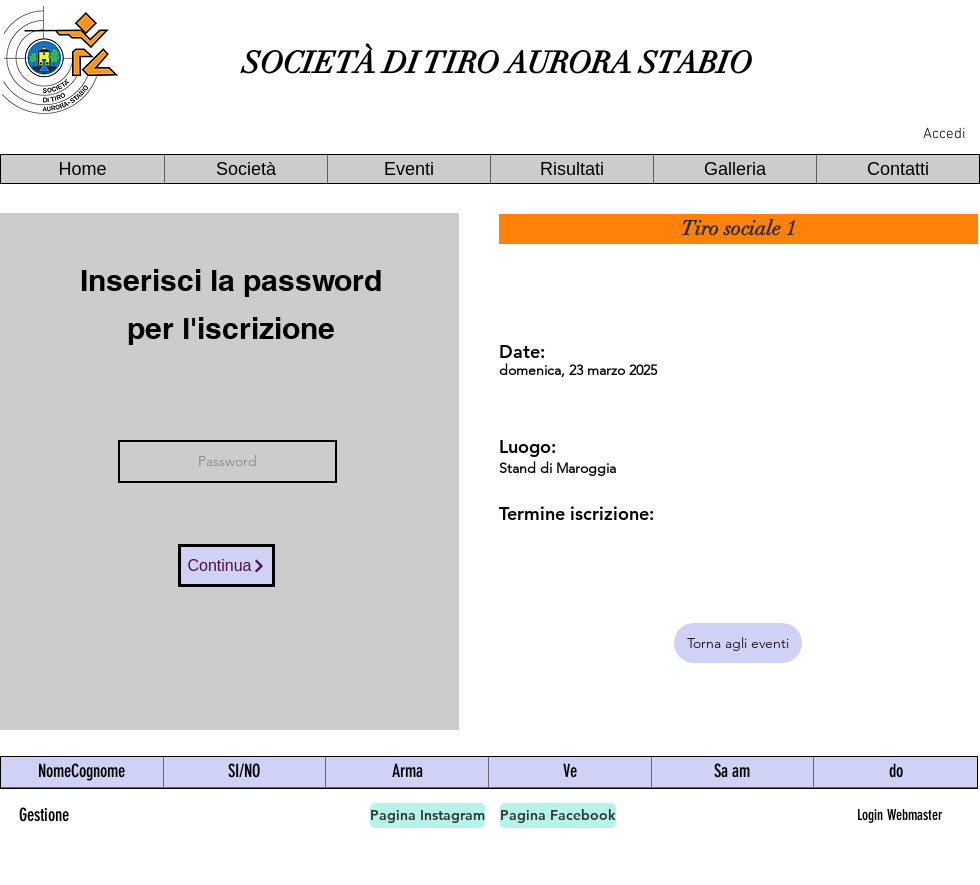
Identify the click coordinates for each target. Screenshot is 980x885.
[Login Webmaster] (899, 815)
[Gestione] (44, 815)
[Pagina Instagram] (427, 815)
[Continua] (226, 565)
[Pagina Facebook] (558, 815)
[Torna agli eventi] (738, 643)
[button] (245, 169)
